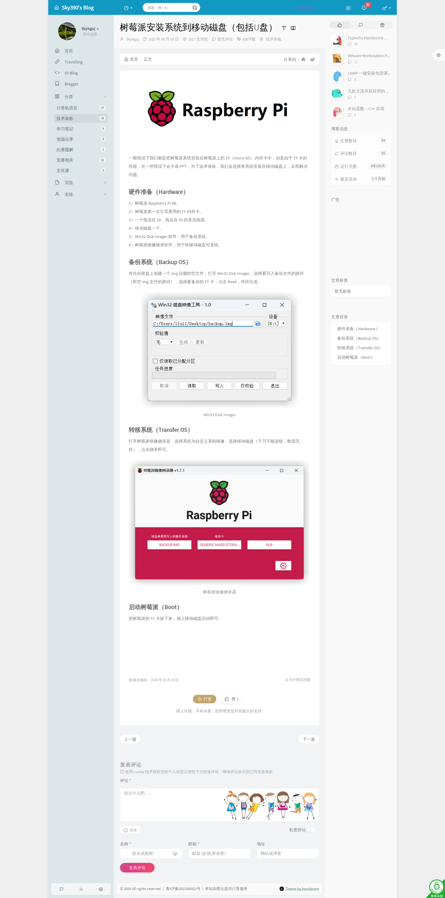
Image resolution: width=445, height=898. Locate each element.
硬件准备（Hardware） (358, 328)
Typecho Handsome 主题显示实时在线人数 (387, 37)
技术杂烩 (81, 118)
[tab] (339, 25)
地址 (261, 844)
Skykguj (132, 39)
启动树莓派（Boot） (356, 357)
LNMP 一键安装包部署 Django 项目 (379, 73)
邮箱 (193, 844)
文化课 (81, 170)
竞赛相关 (81, 160)
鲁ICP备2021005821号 (183, 888)
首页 (131, 59)
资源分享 (81, 139)
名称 (125, 844)
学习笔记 (81, 128)
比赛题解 (81, 149)
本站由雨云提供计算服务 (226, 888)
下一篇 (309, 739)
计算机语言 (81, 108)
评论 (125, 780)
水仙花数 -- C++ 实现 (366, 108)
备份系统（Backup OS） (359, 338)
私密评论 (297, 830)
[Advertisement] (219, 647)
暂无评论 (225, 39)
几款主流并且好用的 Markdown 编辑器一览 (387, 91)
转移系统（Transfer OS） (360, 347)
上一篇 (130, 739)
